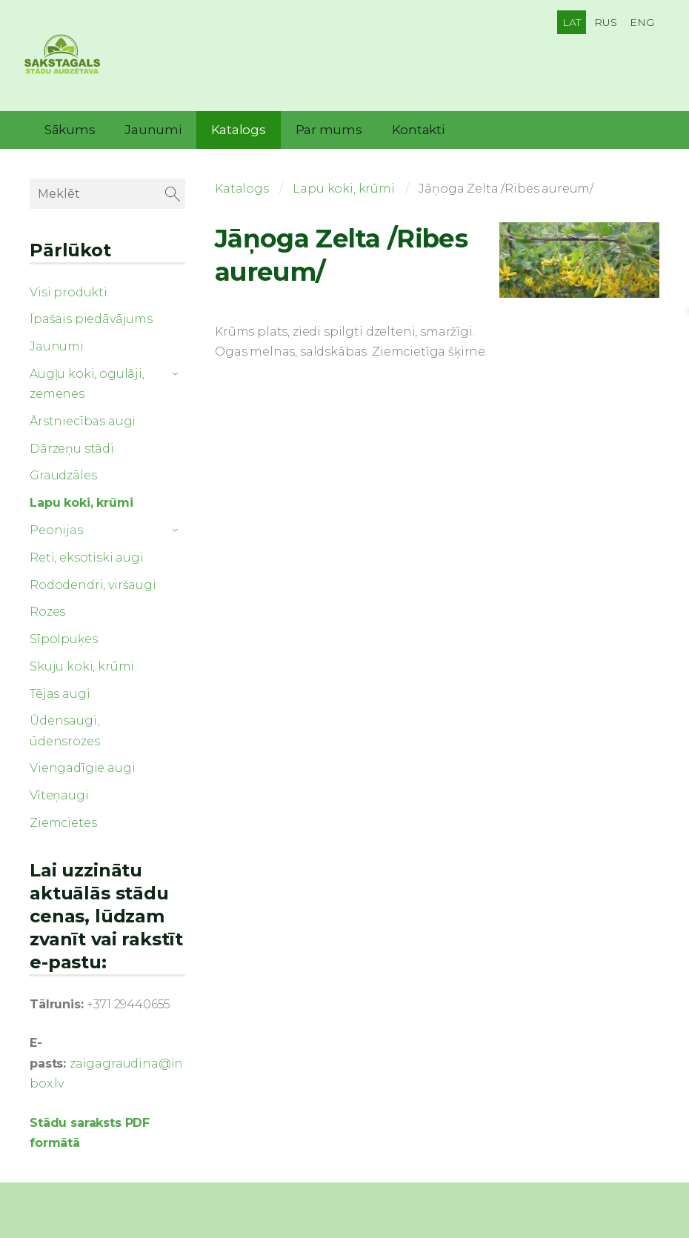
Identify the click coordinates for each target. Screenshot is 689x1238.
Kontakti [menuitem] (418, 126)
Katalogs (242, 185)
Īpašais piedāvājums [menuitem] (91, 315)
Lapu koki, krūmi (343, 185)
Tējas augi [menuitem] (60, 690)
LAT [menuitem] (572, 22)
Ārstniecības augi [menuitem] (83, 417)
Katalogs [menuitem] (238, 126)
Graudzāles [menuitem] (63, 472)
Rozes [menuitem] (47, 608)
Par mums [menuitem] (329, 126)
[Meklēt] (107, 190)
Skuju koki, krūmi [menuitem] (82, 663)
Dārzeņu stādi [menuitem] (72, 445)
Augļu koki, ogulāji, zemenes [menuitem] (87, 380)
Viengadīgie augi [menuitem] (82, 765)
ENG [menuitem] (642, 22)
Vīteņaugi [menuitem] (59, 792)
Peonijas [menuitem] (56, 526)
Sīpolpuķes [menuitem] (63, 635)
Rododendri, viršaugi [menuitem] (93, 581)
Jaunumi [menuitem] (152, 126)
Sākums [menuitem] (69, 126)
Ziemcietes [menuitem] (63, 819)
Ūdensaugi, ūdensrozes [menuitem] (64, 727)
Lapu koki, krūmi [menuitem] (81, 499)
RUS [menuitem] (605, 22)
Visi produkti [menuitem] (68, 289)
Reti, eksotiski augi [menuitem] (87, 554)
